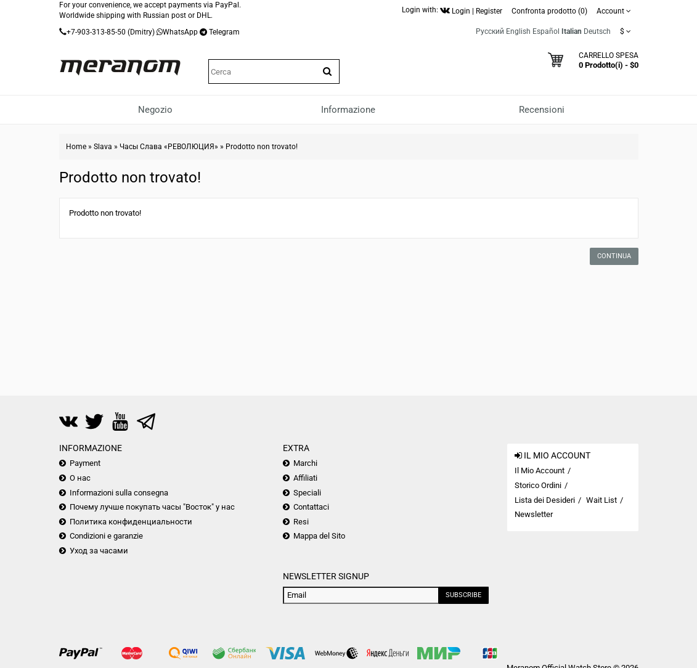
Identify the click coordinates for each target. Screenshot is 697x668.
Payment (85, 463)
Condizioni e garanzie (106, 535)
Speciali (307, 492)
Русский (490, 31)
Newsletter (534, 514)
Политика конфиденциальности (131, 521)
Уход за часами (99, 550)
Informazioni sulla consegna (119, 492)
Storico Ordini (538, 485)
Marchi (305, 463)
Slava (103, 146)
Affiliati (305, 478)
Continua (614, 256)
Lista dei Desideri (545, 500)
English (518, 31)
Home (76, 146)
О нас (80, 478)
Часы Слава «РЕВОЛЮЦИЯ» (169, 146)
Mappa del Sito (319, 535)
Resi (301, 521)
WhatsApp (180, 32)
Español (546, 31)
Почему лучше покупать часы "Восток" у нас (152, 506)
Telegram (224, 32)
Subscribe (463, 595)
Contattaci (311, 506)
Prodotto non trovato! (262, 146)
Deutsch (597, 31)
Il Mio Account (540, 470)
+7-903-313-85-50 (96, 32)
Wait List (601, 500)
